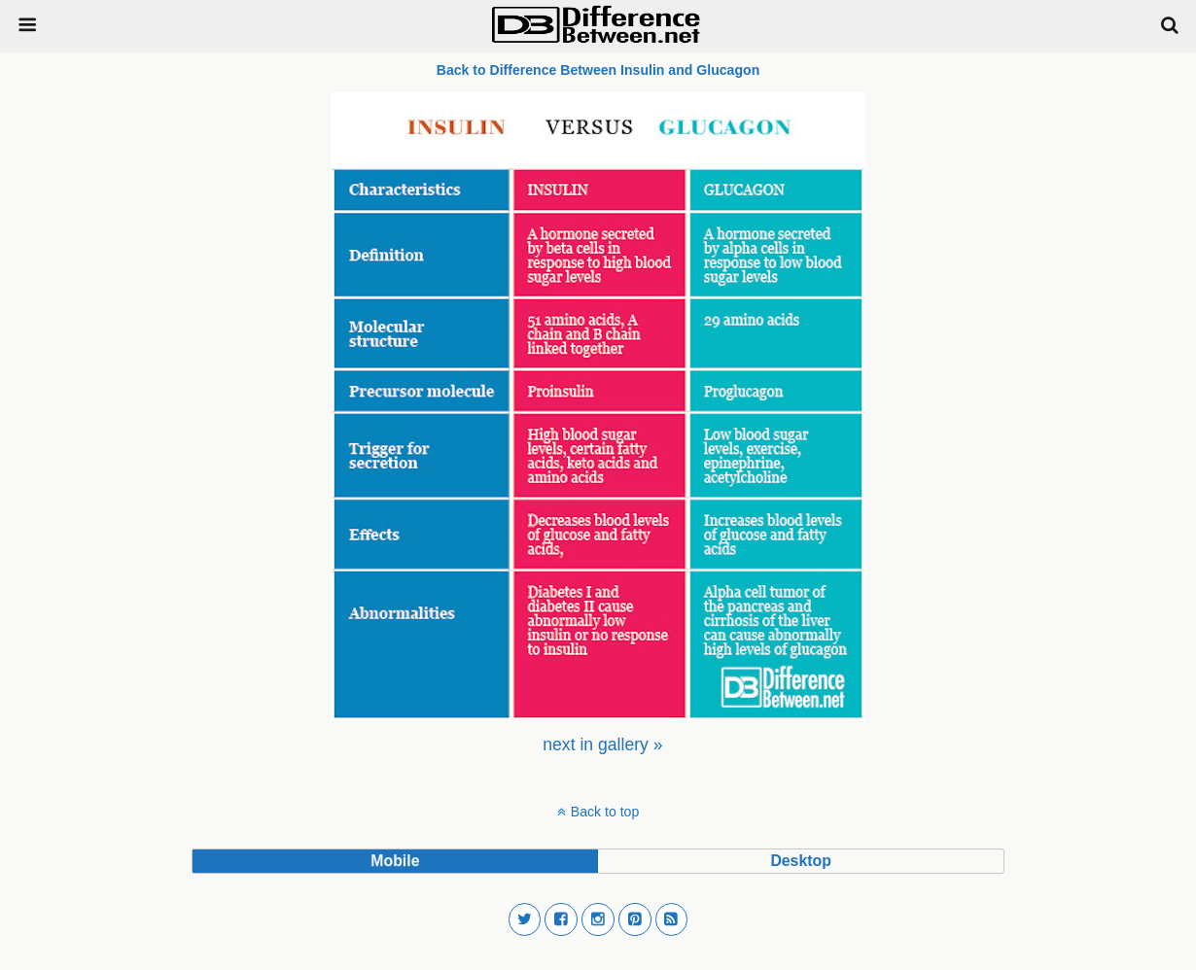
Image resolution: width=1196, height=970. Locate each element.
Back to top (605, 811)
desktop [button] (800, 860)
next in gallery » (602, 744)
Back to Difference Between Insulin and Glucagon (598, 70)
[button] (525, 919)
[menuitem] (602, 744)
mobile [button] (394, 860)
